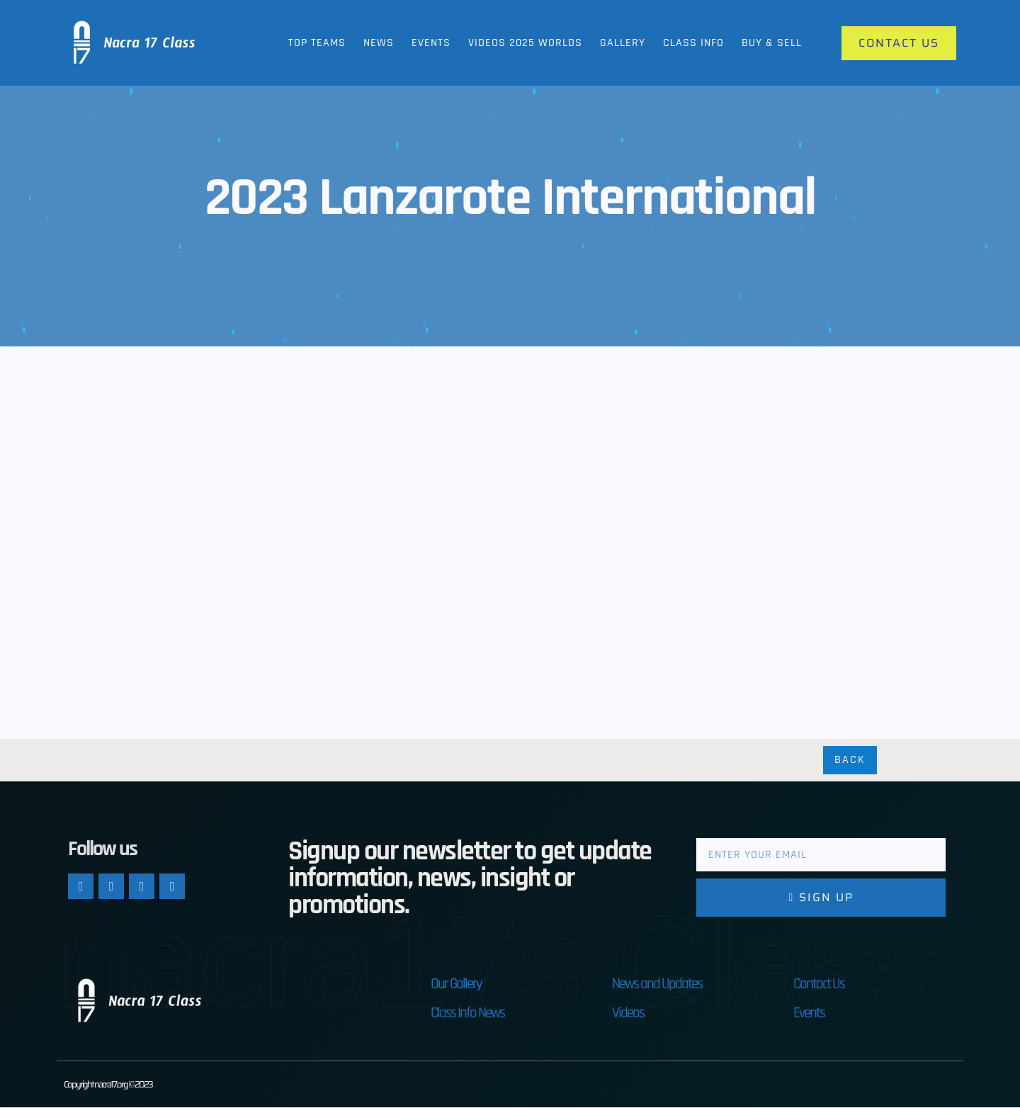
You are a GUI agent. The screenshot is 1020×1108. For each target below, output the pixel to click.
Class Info (693, 42)
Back (850, 760)
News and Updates (657, 984)
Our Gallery (456, 984)
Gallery (622, 42)
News (378, 42)
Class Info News (467, 1013)
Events (431, 42)
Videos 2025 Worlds (525, 42)
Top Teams (317, 42)
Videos (628, 1013)
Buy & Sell (772, 42)
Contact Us (818, 984)
